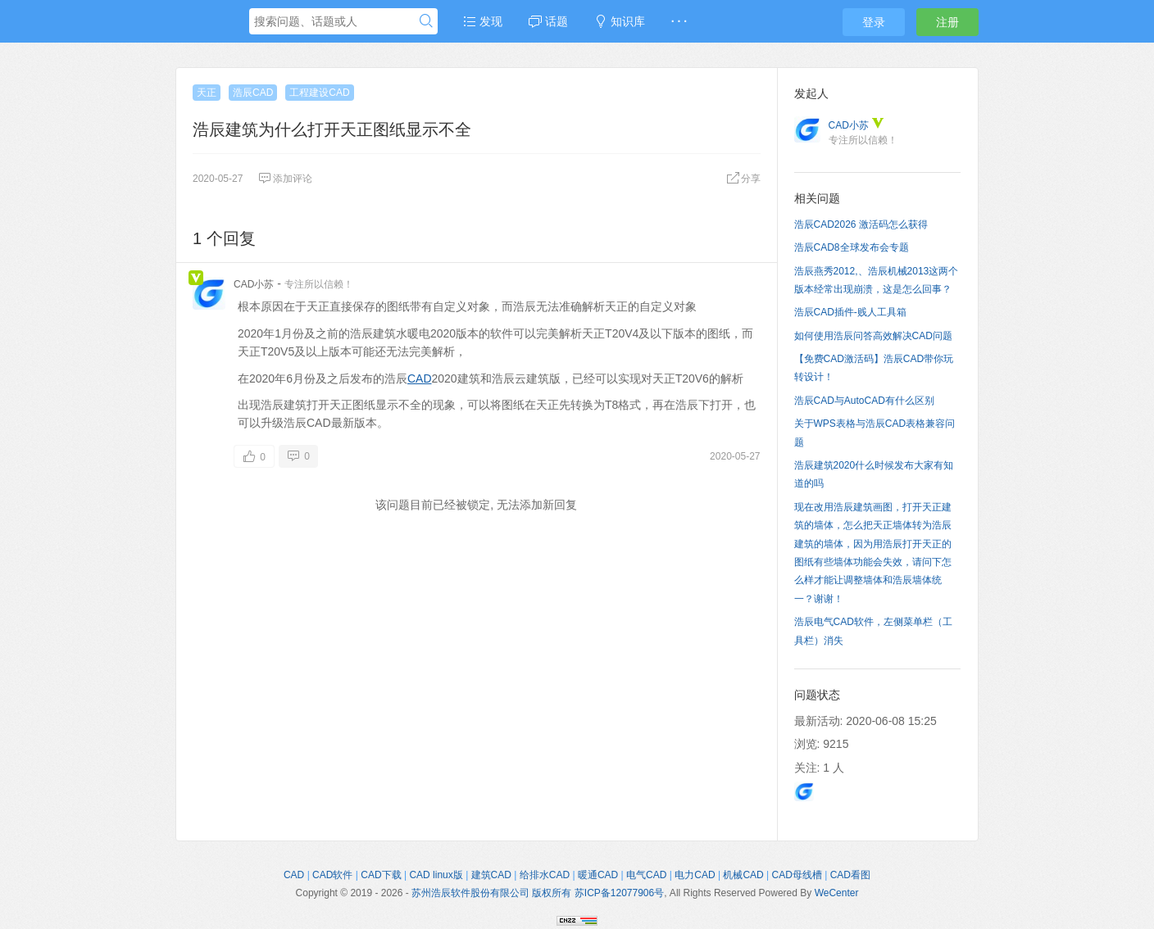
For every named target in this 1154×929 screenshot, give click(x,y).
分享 (743, 178)
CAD (419, 378)
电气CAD (646, 875)
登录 (873, 22)
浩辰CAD (253, 92)
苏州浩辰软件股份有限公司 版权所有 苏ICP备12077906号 (537, 893)
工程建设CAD (319, 92)
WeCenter (837, 893)
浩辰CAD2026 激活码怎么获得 (861, 224)
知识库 (619, 21)
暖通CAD (598, 875)
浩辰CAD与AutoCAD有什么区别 (864, 400)
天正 (206, 92)
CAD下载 (381, 875)
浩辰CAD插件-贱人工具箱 (850, 312)
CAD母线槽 (797, 875)
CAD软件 (332, 875)
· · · (679, 21)
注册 (947, 22)
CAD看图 (850, 875)
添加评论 (285, 178)
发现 (482, 21)
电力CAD (695, 875)
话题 (548, 21)
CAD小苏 (254, 284)
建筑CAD (491, 875)
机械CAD (743, 875)
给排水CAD (545, 875)
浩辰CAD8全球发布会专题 (851, 247)
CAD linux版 (435, 875)
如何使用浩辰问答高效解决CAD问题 (873, 336)
